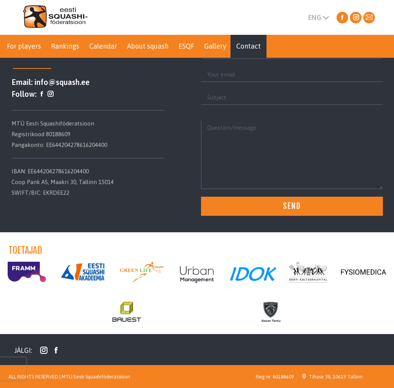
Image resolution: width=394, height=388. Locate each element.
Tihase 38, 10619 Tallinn (336, 377)
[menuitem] (24, 46)
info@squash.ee (62, 82)
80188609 (283, 377)
